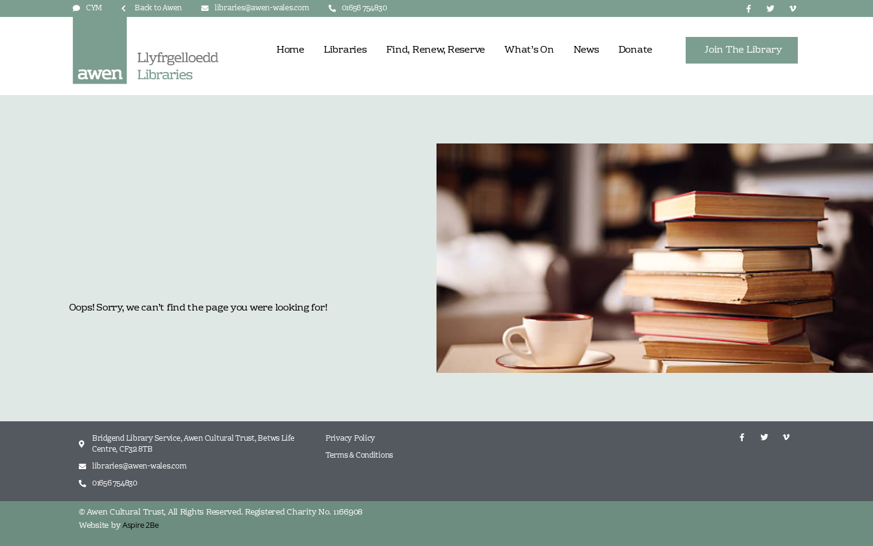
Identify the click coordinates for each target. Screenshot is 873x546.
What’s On (529, 50)
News (586, 50)
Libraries (345, 50)
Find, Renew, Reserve (436, 50)
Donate (635, 50)
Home (290, 50)
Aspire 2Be (140, 524)
